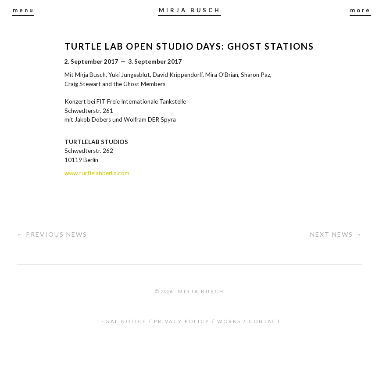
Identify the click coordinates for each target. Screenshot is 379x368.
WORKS (229, 321)
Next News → (336, 234)
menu (23, 10)
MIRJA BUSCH (190, 10)
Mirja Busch (201, 291)
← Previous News (52, 234)
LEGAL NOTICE (122, 321)
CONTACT (265, 321)
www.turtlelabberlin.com (96, 173)
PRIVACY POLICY (182, 321)
